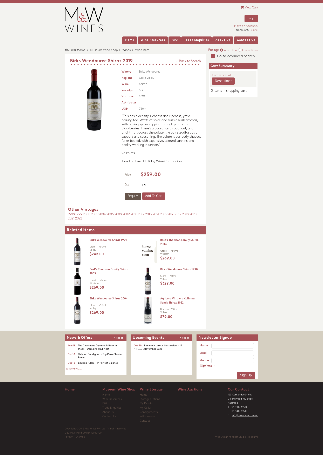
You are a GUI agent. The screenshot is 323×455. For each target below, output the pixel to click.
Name (204, 345)
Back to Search (190, 61)
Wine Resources (112, 399)
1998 (71, 214)
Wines (126, 50)
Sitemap (80, 437)
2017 (178, 214)
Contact (145, 421)
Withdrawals (148, 416)
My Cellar (145, 408)
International (250, 50)
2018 (185, 214)
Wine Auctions (190, 389)
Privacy (69, 437)
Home (81, 50)
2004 (102, 214)
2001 (94, 214)
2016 (170, 214)
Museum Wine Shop (104, 50)
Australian (230, 50)
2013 (148, 214)
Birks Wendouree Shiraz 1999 (108, 240)
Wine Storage (151, 389)
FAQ (104, 403)
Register (254, 30)
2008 (118, 214)
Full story (139, 349)
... (80, 369)
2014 (156, 214)
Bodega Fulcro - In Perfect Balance (98, 363)
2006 (110, 214)
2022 (78, 218)
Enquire (133, 196)
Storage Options (150, 399)
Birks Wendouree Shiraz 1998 (179, 269)
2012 (141, 214)
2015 (163, 214)
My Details (146, 403)
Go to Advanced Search (236, 56)
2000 (86, 214)
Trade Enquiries (111, 408)
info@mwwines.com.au (245, 415)
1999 (78, 214)
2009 (126, 214)
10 (78, 369)
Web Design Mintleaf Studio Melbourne (236, 437)
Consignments (149, 412)
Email (203, 353)
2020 (193, 214)
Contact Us (109, 416)
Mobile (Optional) (205, 363)
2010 (134, 214)
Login (251, 18)
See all (119, 338)
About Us (108, 412)
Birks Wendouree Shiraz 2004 (109, 298)
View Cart (249, 7)
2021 (71, 218)
